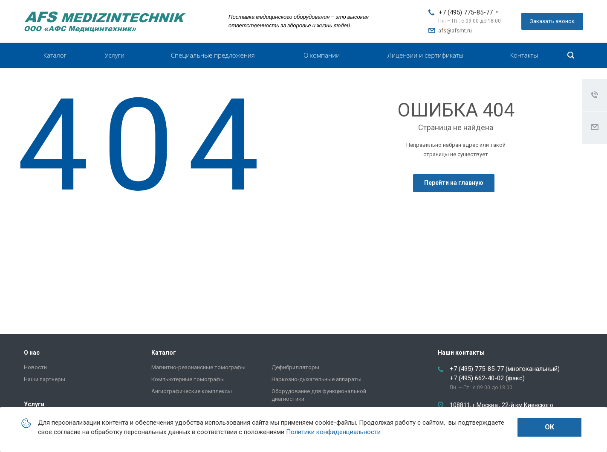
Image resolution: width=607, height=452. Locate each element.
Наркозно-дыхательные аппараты (316, 379)
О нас (32, 352)
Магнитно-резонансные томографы (198, 367)
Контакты (524, 55)
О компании (322, 55)
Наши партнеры (44, 379)
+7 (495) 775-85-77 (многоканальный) (505, 369)
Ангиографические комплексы (191, 391)
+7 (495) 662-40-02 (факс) (487, 378)
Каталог (54, 55)
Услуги (114, 55)
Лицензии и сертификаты (425, 55)
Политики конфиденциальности (333, 432)
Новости (35, 367)
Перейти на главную (453, 182)
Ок (549, 427)
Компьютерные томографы (188, 379)
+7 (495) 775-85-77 (466, 12)
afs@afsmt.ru (455, 30)
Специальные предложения (213, 55)
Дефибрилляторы (295, 367)
